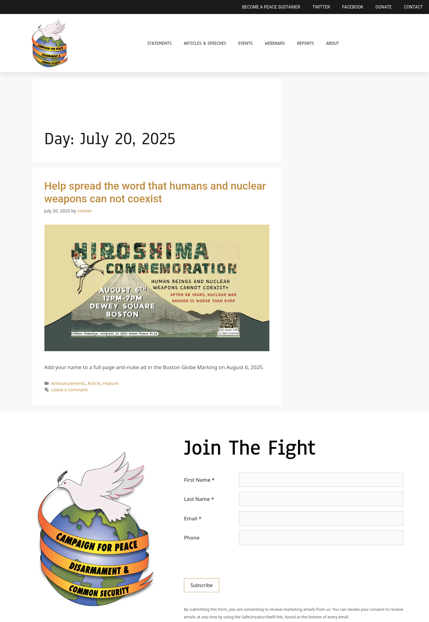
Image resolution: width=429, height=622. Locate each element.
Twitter (321, 7)
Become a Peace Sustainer (271, 7)
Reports (305, 43)
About (332, 43)
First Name (199, 479)
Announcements (68, 383)
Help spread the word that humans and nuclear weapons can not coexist (155, 192)
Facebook (352, 7)
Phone (191, 537)
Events (245, 43)
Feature (111, 383)
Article (94, 383)
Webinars (275, 43)
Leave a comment (69, 390)
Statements (159, 43)
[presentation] (230, 562)
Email (192, 518)
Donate (383, 7)
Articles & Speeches (205, 43)
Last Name (199, 498)
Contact (413, 7)
